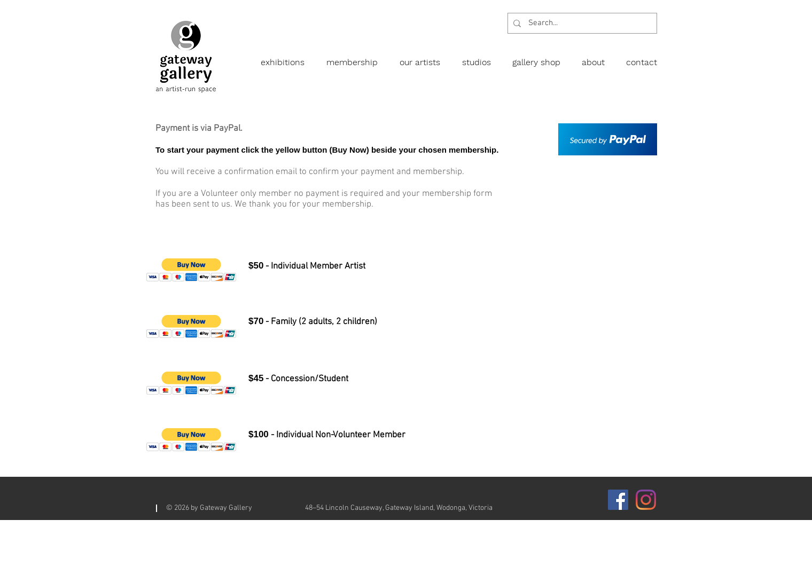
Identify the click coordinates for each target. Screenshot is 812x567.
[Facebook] (618, 500)
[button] (191, 269)
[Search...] (581, 23)
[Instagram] (646, 500)
